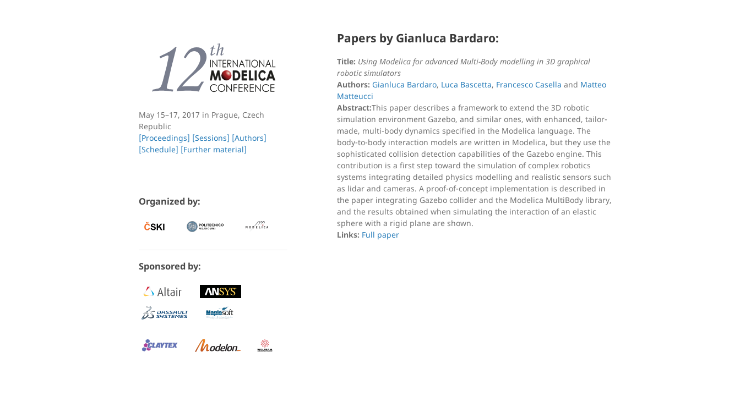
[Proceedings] (164, 138)
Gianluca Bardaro (404, 84)
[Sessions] (211, 138)
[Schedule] (158, 149)
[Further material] (214, 149)
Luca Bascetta (466, 84)
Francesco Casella (529, 84)
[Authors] (249, 138)
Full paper (380, 234)
